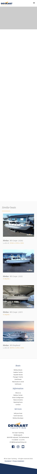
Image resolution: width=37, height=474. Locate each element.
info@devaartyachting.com (18, 442)
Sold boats (18, 384)
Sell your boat (18, 413)
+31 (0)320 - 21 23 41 (18, 440)
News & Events (18, 400)
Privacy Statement (18, 461)
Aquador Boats (18, 374)
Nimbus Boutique (18, 418)
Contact (18, 404)
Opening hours (18, 402)
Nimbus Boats (18, 370)
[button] (34, 3)
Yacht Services (18, 416)
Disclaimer (8, 461)
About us (18, 393)
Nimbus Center (18, 395)
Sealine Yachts (18, 372)
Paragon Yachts (18, 377)
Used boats (18, 379)
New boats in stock (18, 382)
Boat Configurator (18, 397)
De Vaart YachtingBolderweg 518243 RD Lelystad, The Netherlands (18, 435)
